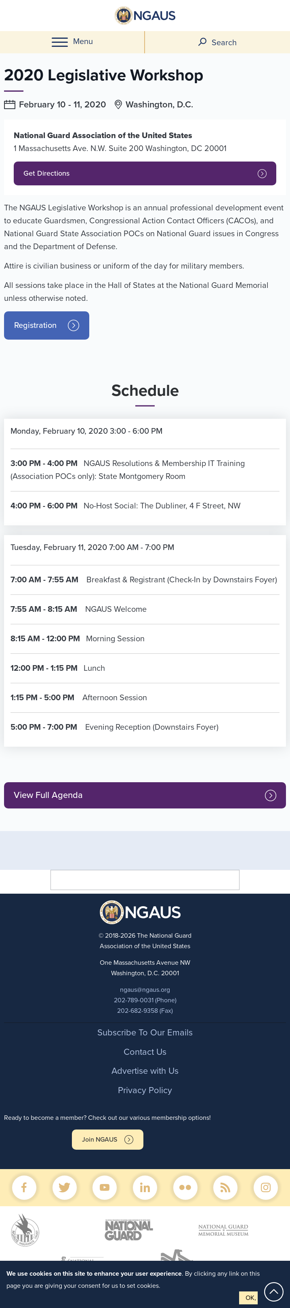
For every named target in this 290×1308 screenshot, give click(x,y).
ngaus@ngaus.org (145, 990)
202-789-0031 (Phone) (145, 1000)
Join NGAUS (99, 1140)
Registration (35, 325)
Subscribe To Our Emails (145, 1032)
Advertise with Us (145, 1071)
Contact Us (145, 1052)
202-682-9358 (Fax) (145, 1011)
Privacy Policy (145, 1090)
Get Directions (46, 173)
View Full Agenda (48, 795)
